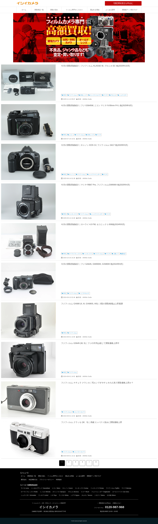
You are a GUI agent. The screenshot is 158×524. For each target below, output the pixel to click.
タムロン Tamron (87, 495)
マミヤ (105, 95)
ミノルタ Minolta (45, 492)
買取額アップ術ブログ (129, 10)
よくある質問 (110, 10)
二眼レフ (115, 253)
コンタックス (73, 214)
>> (96, 462)
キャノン (71, 174)
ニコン (71, 135)
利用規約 (59, 479)
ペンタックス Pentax (97, 488)
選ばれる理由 (94, 10)
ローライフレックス (75, 253)
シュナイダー (123, 95)
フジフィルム (73, 95)
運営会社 (24, 479)
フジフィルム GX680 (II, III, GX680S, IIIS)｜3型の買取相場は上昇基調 (92, 304)
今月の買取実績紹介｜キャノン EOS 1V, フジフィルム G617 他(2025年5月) (94, 145)
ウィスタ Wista (63, 495)
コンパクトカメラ (95, 95)
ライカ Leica (25, 488)
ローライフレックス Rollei (29, 492)
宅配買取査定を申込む (127, 3)
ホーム (24, 10)
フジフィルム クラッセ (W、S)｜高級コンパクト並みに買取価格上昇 (91, 422)
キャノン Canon (67, 488)
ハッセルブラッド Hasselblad (40, 488)
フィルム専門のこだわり (74, 10)
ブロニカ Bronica (73, 492)
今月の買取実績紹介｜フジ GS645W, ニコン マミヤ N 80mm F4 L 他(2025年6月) (96, 105)
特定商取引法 (33, 479)
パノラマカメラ (84, 293)
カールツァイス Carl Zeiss (120, 492)
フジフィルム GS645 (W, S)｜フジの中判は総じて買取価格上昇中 (90, 343)
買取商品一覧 (39, 10)
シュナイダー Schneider (28, 495)
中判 (64, 95)
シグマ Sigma (75, 495)
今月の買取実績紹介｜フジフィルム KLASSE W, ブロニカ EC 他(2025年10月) (95, 66)
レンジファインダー (94, 174)
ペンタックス (88, 253)
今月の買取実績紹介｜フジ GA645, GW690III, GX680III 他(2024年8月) (92, 264)
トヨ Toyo (53, 495)
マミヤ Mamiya (126, 488)
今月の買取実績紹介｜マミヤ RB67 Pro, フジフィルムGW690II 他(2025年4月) (95, 185)
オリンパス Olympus (59, 492)
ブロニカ (113, 95)
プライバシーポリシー (47, 479)
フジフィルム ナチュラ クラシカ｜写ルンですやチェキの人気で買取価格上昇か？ (97, 383)
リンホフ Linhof (43, 495)
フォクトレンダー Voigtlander (100, 492)
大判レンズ (83, 95)
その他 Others (111, 495)
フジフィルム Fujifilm (112, 488)
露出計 (124, 253)
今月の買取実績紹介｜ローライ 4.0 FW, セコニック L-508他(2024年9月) (93, 224)
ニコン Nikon (56, 488)
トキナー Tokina (99, 495)
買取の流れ (54, 10)
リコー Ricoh (85, 492)
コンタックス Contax (81, 488)
